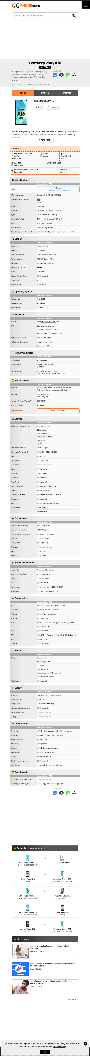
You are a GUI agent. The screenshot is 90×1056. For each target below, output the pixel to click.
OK (45, 1052)
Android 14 (41, 299)
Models (45, 93)
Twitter (61, 75)
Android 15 (41, 303)
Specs (23, 93)
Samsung (40, 206)
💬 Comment (52, 107)
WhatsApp (68, 75)
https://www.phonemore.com (26, 5)
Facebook (55, 75)
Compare (67, 93)
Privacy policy (59, 1046)
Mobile (23, 939)
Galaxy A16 (58, 189)
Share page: (74, 75)
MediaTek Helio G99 (48, 322)
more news (71, 999)
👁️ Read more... (45, 140)
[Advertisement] (45, 39)
